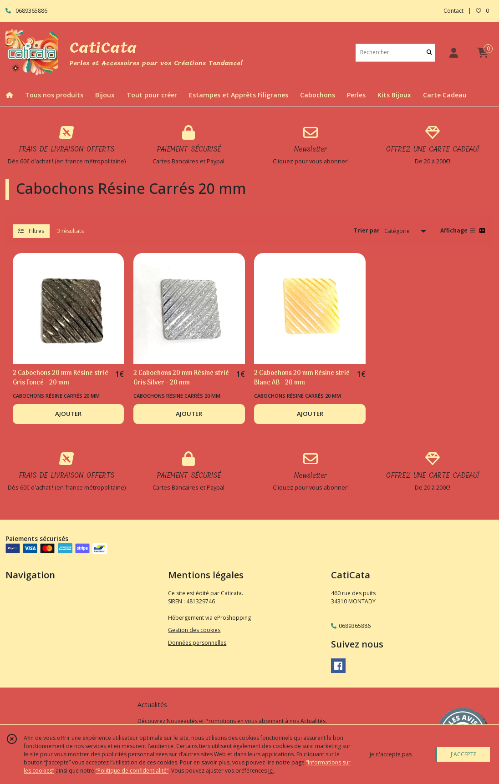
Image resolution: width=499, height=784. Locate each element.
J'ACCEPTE (463, 754)
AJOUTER (68, 414)
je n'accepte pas (391, 754)
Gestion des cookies (194, 630)
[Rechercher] (429, 52)
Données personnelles (197, 643)
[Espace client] (453, 52)
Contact (453, 11)
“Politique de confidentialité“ (132, 770)
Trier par (367, 230)
